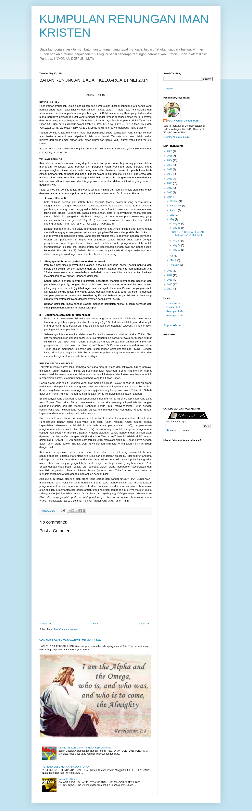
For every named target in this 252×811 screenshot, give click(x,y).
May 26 (177, 223)
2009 (170, 289)
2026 (170, 151)
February (175, 264)
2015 (170, 192)
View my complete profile (176, 137)
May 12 (177, 240)
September (176, 205)
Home (96, 623)
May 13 (177, 228)
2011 (170, 279)
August (174, 210)
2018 (170, 183)
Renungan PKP (174, 315)
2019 (170, 178)
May (172, 219)
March (173, 260)
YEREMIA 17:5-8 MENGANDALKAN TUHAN (65, 766)
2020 (170, 174)
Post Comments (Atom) (66, 629)
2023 (170, 165)
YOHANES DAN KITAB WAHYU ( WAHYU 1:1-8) (70, 640)
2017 (170, 188)
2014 (170, 197)
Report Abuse (172, 325)
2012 (170, 275)
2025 (170, 155)
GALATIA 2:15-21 (67, 779)
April (172, 255)
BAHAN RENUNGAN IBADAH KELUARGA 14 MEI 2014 (188, 233)
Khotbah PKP (173, 307)
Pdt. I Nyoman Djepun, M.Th (183, 120)
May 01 (177, 250)
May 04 (177, 245)
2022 (170, 169)
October (174, 201)
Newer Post (46, 623)
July (172, 215)
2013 (170, 270)
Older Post (145, 623)
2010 (170, 284)
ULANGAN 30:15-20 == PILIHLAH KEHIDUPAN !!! (84, 747)
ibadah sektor (173, 303)
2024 (170, 160)
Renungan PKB (174, 311)
